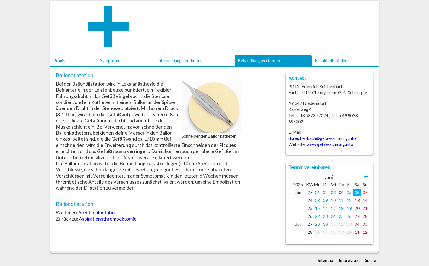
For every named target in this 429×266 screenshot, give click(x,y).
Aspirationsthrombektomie (108, 219)
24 (333, 216)
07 (365, 192)
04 (341, 192)
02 (325, 192)
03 (333, 192)
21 (365, 208)
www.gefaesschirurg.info (329, 144)
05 (349, 192)
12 (349, 200)
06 (357, 192)
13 (357, 200)
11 (341, 200)
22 (317, 216)
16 (325, 208)
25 (341, 216)
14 (365, 200)
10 (333, 200)
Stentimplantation (98, 212)
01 (317, 192)
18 (341, 208)
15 (317, 208)
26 (349, 216)
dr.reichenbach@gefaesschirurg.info (322, 138)
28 (365, 216)
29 (317, 224)
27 (357, 216)
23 (325, 216)
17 (333, 208)
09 (325, 200)
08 (317, 200)
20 (357, 208)
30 (325, 224)
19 (349, 208)
